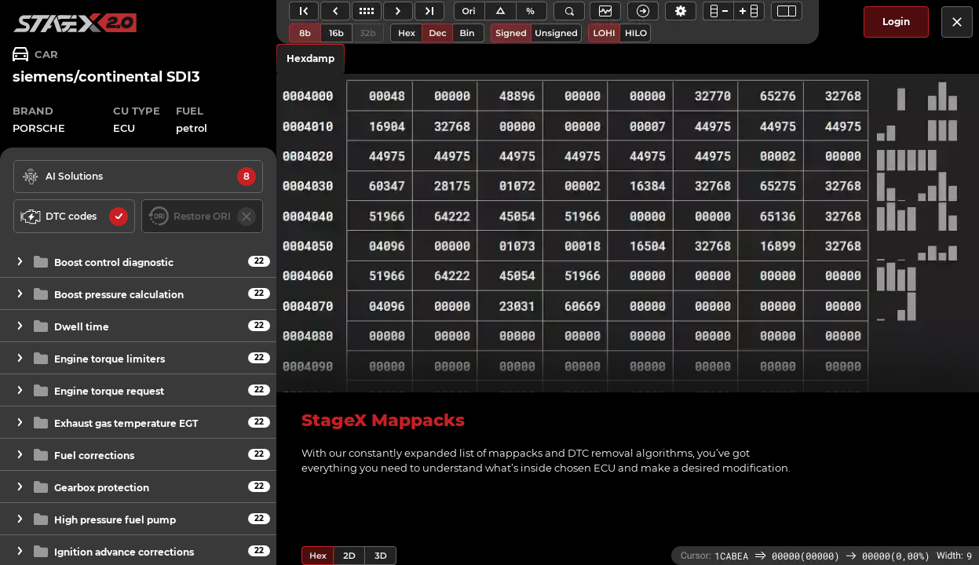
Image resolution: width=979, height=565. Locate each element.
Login (896, 21)
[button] (138, 262)
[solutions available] (138, 176)
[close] (957, 22)
